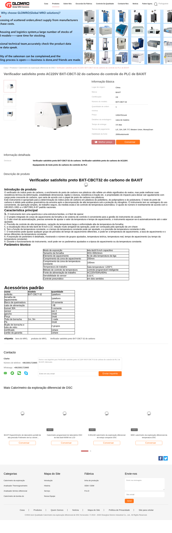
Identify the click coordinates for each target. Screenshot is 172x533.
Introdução (48, 480)
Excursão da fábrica (84, 4)
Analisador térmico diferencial (15, 491)
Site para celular (146, 510)
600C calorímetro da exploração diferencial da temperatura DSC (149, 436)
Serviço (47, 491)
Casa (46, 4)
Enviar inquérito (110, 373)
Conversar (128, 142)
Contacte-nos (123, 4)
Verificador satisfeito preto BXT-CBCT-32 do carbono (72, 338)
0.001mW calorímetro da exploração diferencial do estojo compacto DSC (106, 436)
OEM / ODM (89, 486)
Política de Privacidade (119, 510)
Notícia (135, 4)
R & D (86, 491)
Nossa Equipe (49, 496)
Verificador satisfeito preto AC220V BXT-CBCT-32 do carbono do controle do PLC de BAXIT (93, 68)
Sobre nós (67, 4)
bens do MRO (21, 338)
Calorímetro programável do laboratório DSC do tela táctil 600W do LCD (64, 436)
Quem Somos (57, 510)
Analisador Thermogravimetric (15, 486)
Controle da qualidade (105, 4)
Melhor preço (103, 142)
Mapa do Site (94, 510)
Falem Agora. (147, 4)
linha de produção (91, 480)
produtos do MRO (38, 338)
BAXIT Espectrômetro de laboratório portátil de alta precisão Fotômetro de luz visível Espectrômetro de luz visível (22, 436)
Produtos (55, 4)
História (47, 486)
